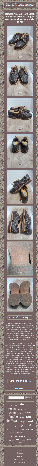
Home (20, 450)
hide (11, 432)
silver (28, 412)
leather (13, 416)
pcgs (15, 426)
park (29, 440)
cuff (29, 437)
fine (12, 405)
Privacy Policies (19, 459)
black (26, 409)
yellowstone (20, 433)
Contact (20, 456)
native (11, 440)
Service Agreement (20, 462)
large (28, 433)
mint (10, 425)
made (9, 430)
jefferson (20, 442)
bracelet (16, 430)
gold (30, 409)
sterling (20, 413)
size (22, 404)
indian (22, 417)
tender (23, 436)
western (12, 413)
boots (18, 440)
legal (21, 425)
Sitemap (20, 453)
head (30, 421)
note (28, 416)
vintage (22, 421)
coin (23, 440)
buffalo (12, 421)
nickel (13, 436)
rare (27, 405)
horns (20, 409)
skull (29, 425)
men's (16, 405)
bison (12, 408)
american (27, 429)
